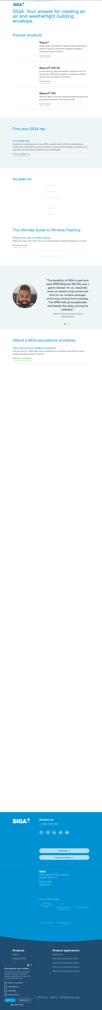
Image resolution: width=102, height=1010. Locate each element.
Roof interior (58, 954)
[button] (41, 832)
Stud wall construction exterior (66, 962)
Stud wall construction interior (66, 958)
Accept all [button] (10, 1000)
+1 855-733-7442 (49, 823)
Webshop (63, 851)
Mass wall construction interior (66, 967)
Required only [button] (24, 1000)
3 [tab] (69, 324)
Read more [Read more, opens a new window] (19, 978)
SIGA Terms (43, 997)
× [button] (31, 965)
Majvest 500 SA (19, 958)
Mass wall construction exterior (66, 971)
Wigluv (15, 954)
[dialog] (18, 985)
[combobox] (28, 965)
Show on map (45, 881)
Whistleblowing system (70, 997)
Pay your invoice (63, 857)
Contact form (45, 884)
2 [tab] (67, 324)
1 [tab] (65, 324)
